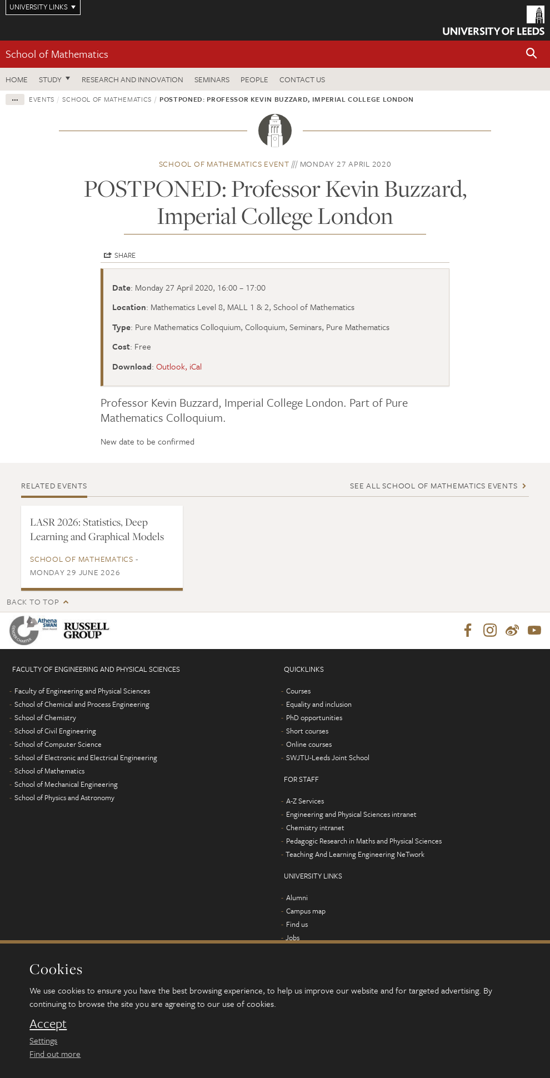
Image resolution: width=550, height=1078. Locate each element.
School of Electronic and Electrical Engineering (85, 757)
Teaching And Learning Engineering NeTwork (355, 854)
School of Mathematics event (224, 163)
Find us (297, 924)
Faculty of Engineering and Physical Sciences (82, 690)
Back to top (33, 601)
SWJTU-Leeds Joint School (327, 757)
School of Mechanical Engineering (66, 784)
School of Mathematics (57, 53)
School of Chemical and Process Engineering (81, 704)
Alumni (297, 897)
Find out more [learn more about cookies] (55, 1053)
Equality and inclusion (319, 704)
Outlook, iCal (179, 366)
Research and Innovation (132, 79)
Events (41, 99)
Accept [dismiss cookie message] (48, 1023)
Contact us (302, 79)
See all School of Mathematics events (433, 485)
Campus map (306, 910)
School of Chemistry (45, 717)
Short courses (307, 730)
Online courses (309, 744)
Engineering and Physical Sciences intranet (351, 814)
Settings (43, 1040)
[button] (531, 54)
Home (17, 79)
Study (50, 79)
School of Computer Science (58, 744)
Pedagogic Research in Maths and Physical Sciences (364, 840)
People (254, 79)
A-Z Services (305, 800)
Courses (298, 690)
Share (125, 255)
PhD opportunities (314, 717)
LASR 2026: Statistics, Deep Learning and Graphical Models (97, 529)
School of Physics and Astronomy (64, 797)
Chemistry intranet (315, 827)
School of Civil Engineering (55, 730)
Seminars (211, 79)
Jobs (292, 937)
